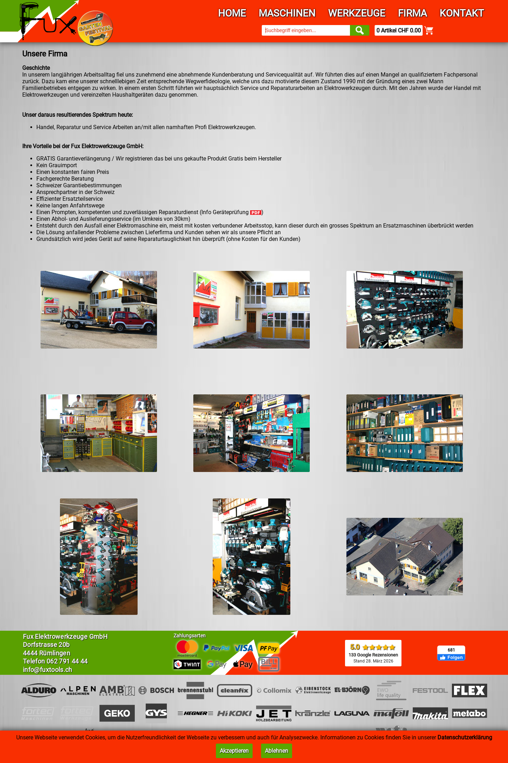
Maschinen (287, 13)
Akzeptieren (234, 750)
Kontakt (462, 13)
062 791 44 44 (67, 661)
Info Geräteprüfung (231, 212)
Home (232, 13)
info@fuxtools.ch (47, 669)
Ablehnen (276, 750)
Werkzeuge (356, 13)
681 (451, 650)
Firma (412, 13)
